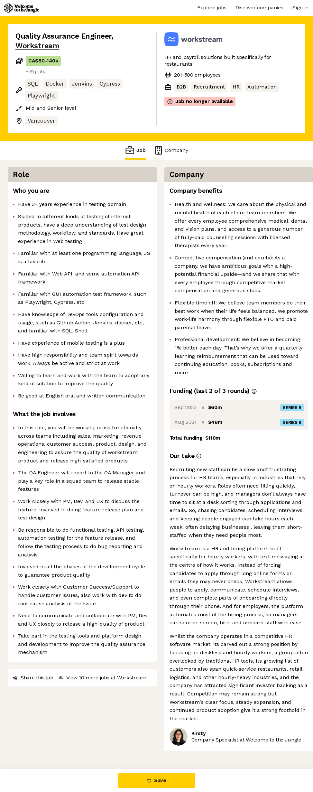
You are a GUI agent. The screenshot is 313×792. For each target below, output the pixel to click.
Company (170, 150)
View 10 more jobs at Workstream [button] (102, 678)
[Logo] (21, 8)
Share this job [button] (33, 678)
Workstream (37, 46)
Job (135, 150)
